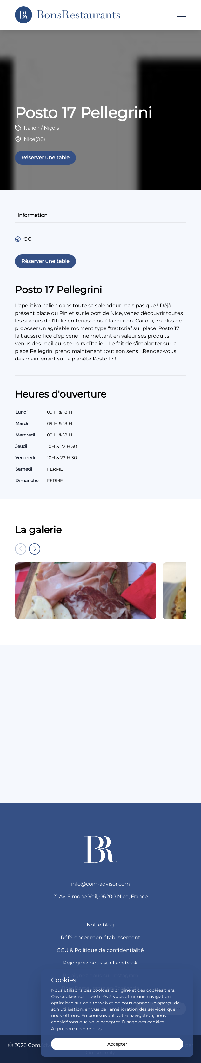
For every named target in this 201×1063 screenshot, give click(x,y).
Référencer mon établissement (100, 937)
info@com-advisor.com (100, 884)
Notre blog (100, 925)
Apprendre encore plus (76, 1029)
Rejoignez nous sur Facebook (100, 963)
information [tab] (32, 215)
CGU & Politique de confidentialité (100, 950)
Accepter (117, 1044)
